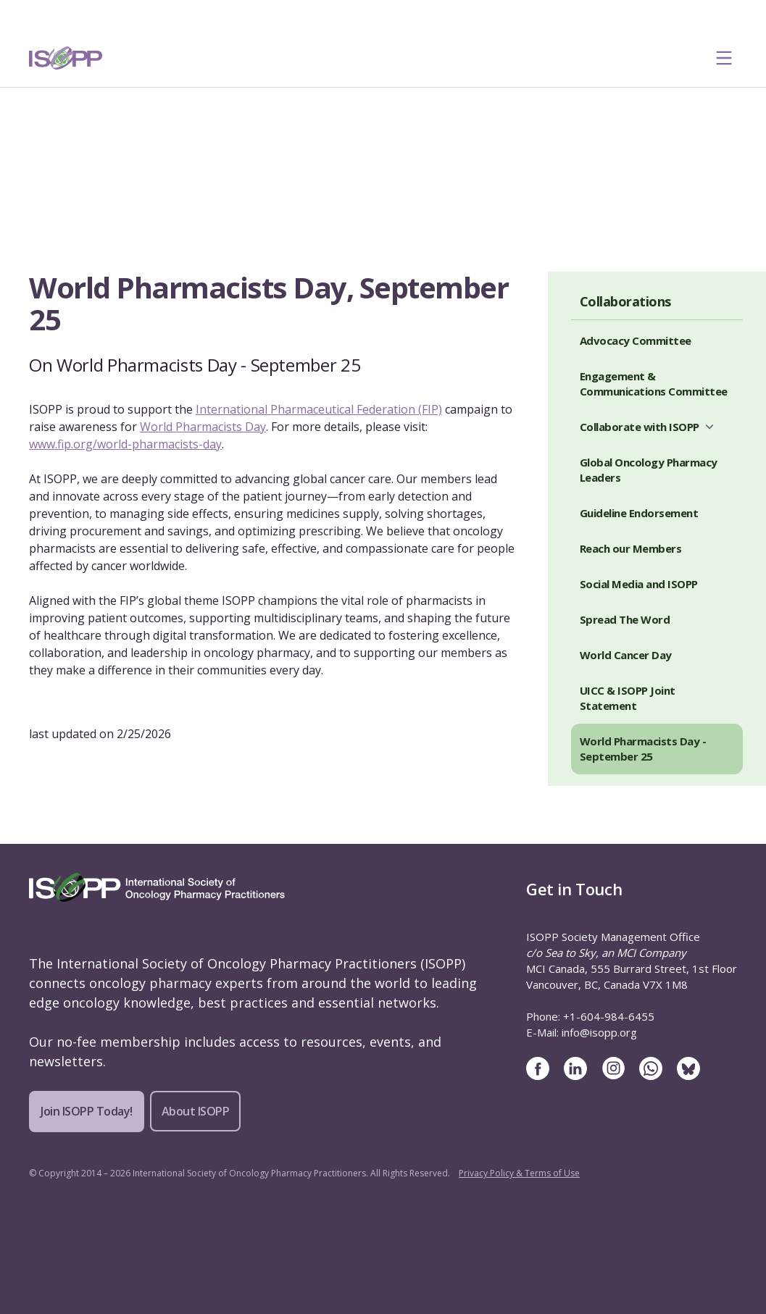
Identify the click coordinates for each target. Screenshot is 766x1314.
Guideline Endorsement (639, 513)
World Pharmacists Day (203, 427)
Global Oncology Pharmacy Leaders (648, 470)
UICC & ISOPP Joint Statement (627, 698)
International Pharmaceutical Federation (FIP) (319, 409)
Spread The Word (625, 619)
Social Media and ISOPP (639, 584)
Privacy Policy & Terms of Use (519, 1173)
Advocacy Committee (635, 340)
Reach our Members (631, 548)
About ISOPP (196, 1111)
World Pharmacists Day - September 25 (643, 748)
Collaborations (625, 301)
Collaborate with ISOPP (639, 426)
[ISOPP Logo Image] (66, 58)
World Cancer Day (626, 655)
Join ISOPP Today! (87, 1111)
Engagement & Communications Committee (654, 383)
